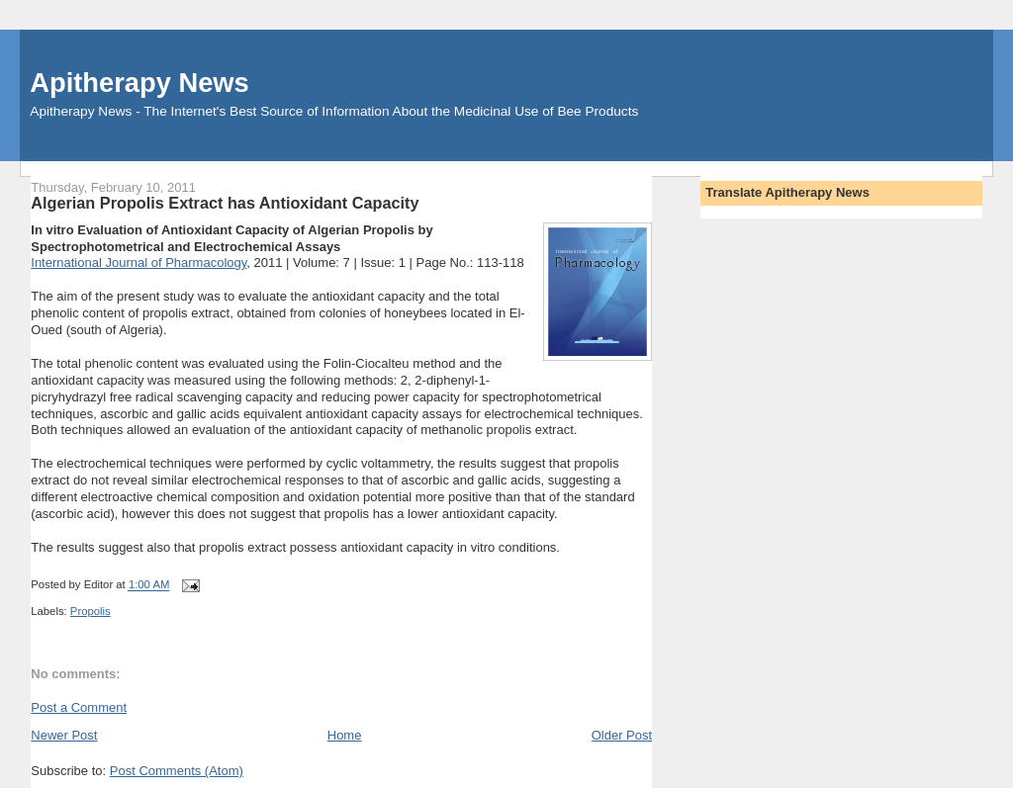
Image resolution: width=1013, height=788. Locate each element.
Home (344, 735)
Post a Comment (79, 707)
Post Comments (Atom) (176, 770)
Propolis (90, 611)
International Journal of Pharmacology (138, 262)
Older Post (622, 735)
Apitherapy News (139, 82)
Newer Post (64, 735)
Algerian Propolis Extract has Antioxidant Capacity (224, 203)
